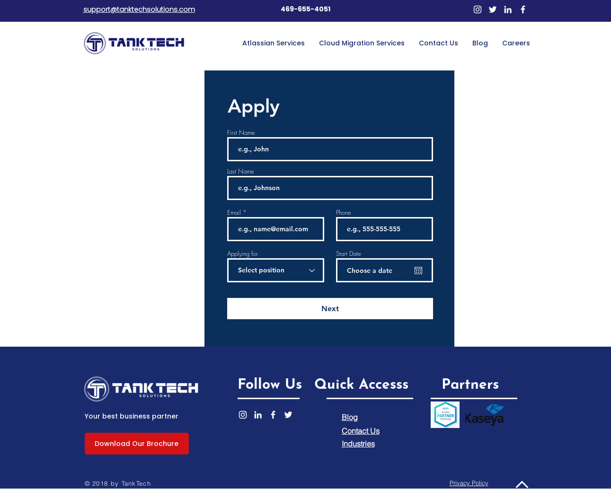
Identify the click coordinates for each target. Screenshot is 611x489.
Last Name (240, 171)
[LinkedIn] (508, 9)
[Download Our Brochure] (137, 443)
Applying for (242, 254)
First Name (241, 133)
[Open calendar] (418, 270)
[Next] (330, 308)
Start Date (348, 254)
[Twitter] (492, 9)
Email (234, 213)
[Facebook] (523, 9)
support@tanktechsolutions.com (139, 9)
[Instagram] (477, 9)
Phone (343, 213)
